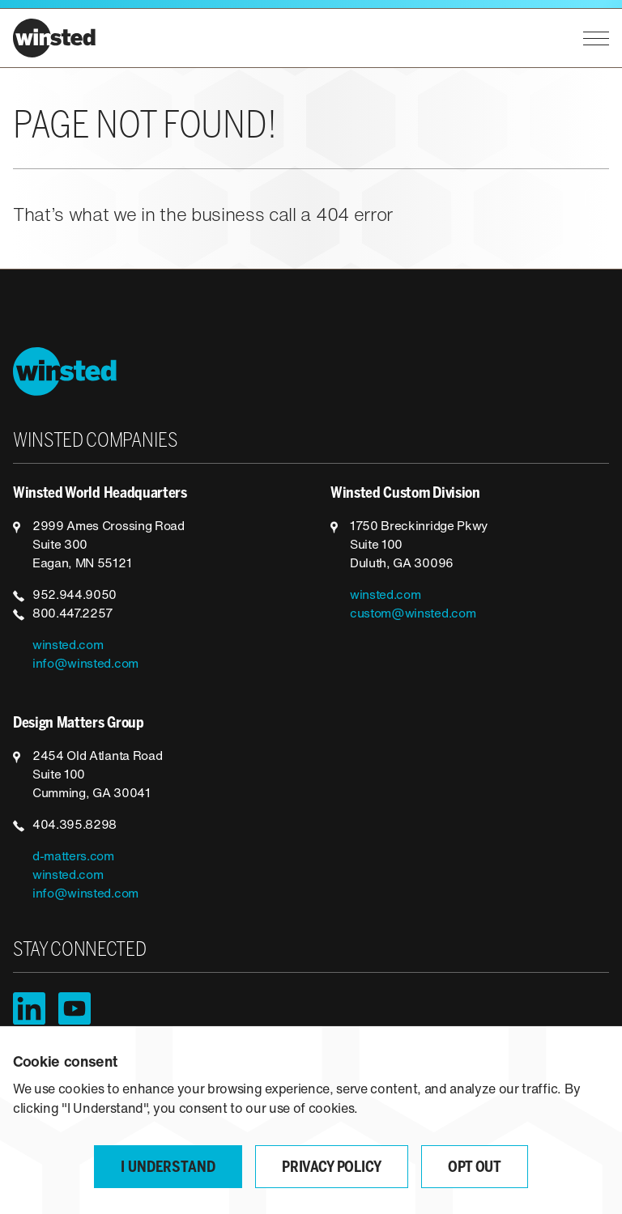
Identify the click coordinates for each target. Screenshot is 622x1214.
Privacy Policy (331, 1168)
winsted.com (67, 645)
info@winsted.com (85, 664)
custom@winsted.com (412, 614)
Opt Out (474, 1168)
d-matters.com (73, 857)
